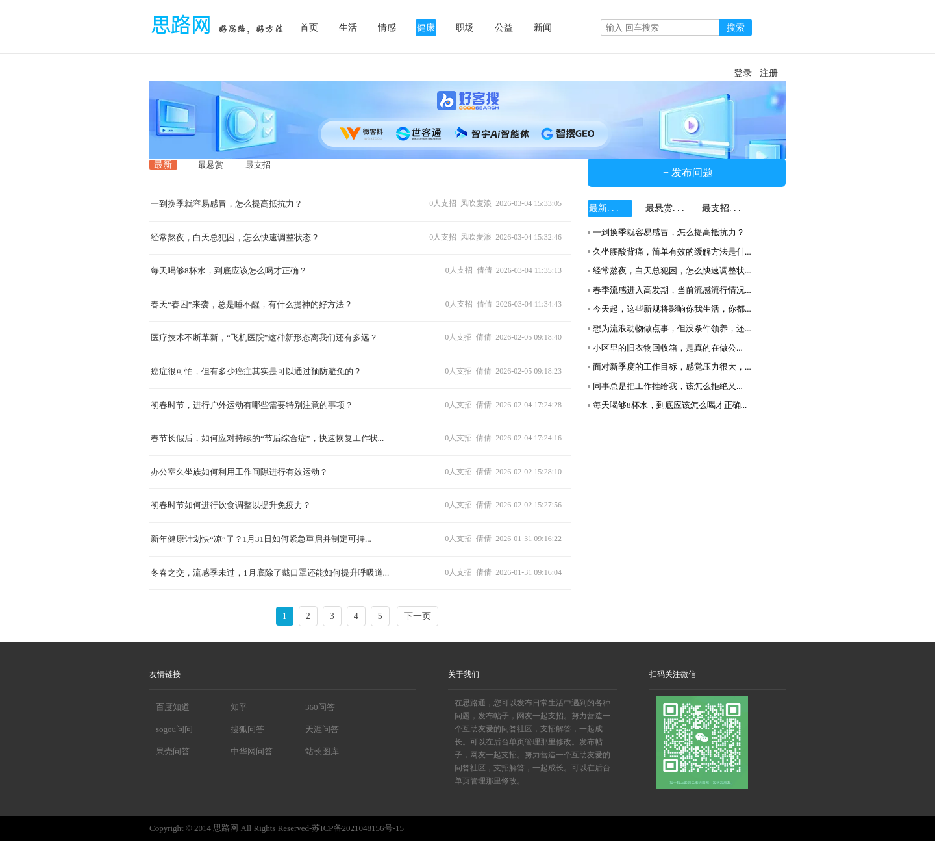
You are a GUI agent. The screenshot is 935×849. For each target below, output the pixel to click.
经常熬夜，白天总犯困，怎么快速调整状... (672, 270)
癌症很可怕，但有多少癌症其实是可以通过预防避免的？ (256, 371)
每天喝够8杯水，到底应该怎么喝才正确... (670, 405)
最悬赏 (210, 165)
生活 (348, 27)
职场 (465, 27)
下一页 (417, 616)
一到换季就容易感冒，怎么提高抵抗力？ (227, 204)
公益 (504, 27)
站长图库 (322, 751)
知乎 (239, 707)
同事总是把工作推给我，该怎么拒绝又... (668, 386)
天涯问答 (322, 729)
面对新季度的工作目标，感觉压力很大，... (672, 367)
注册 (769, 73)
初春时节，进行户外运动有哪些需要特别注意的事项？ (252, 405)
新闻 (543, 27)
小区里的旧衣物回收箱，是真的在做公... (668, 348)
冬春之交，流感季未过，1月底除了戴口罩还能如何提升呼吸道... (270, 572)
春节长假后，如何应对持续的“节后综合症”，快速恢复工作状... (267, 438)
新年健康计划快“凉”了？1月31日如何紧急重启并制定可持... (261, 539)
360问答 (320, 707)
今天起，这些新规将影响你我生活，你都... (672, 309)
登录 (743, 73)
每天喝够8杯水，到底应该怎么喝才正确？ (229, 270)
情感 (387, 27)
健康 (426, 27)
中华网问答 (252, 751)
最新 (163, 165)
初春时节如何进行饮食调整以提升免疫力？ (231, 505)
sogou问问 (174, 729)
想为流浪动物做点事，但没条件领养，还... (672, 328)
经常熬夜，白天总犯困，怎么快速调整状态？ (235, 237)
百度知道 (173, 707)
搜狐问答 (247, 729)
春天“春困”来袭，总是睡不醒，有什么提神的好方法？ (252, 304)
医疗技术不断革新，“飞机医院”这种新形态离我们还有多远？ (264, 337)
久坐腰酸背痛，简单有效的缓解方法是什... (672, 252)
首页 (309, 27)
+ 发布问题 (686, 172)
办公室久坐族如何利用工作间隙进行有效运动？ (239, 472)
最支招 (258, 165)
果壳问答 (173, 751)
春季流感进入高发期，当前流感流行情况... (672, 290)
